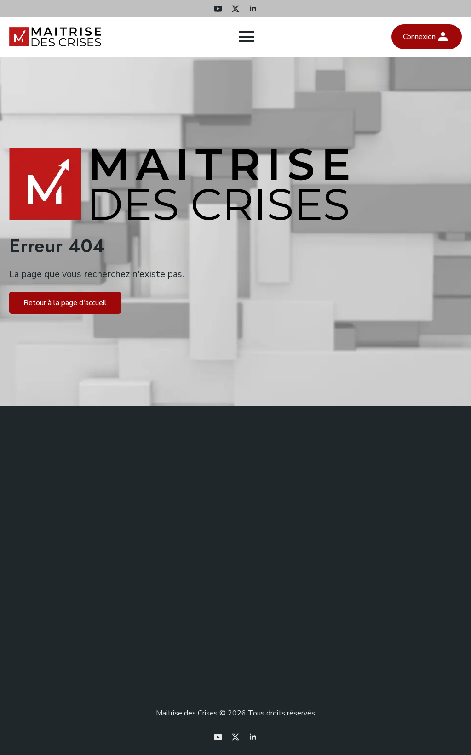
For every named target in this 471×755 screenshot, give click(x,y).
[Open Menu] (246, 36)
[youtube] (218, 9)
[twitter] (235, 9)
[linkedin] (253, 9)
